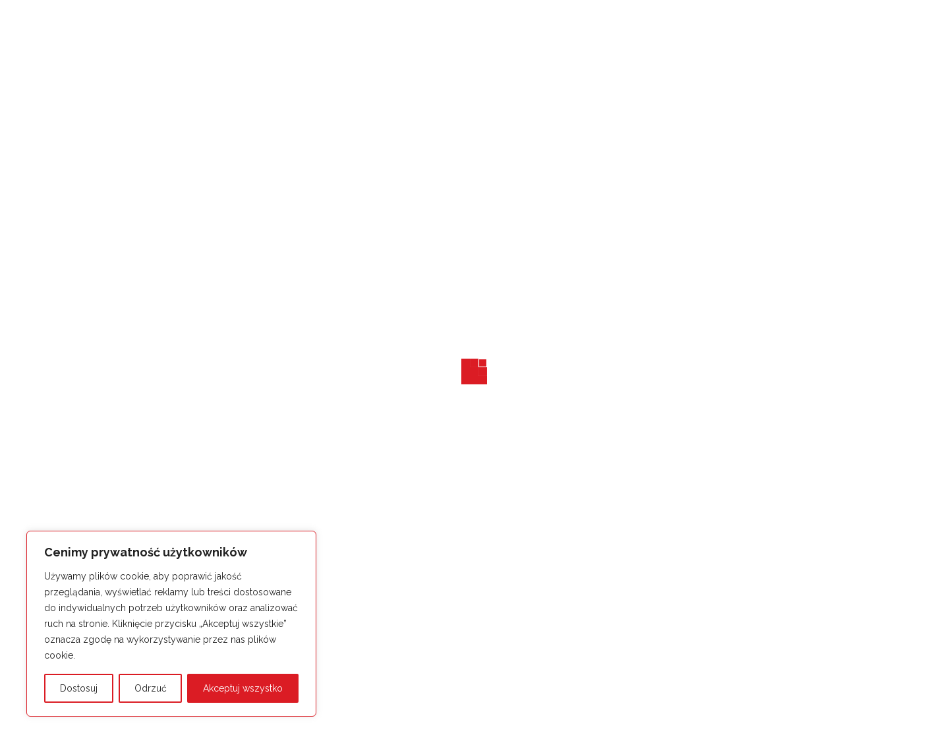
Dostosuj (79, 688)
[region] (171, 624)
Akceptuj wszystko (243, 688)
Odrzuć (150, 688)
